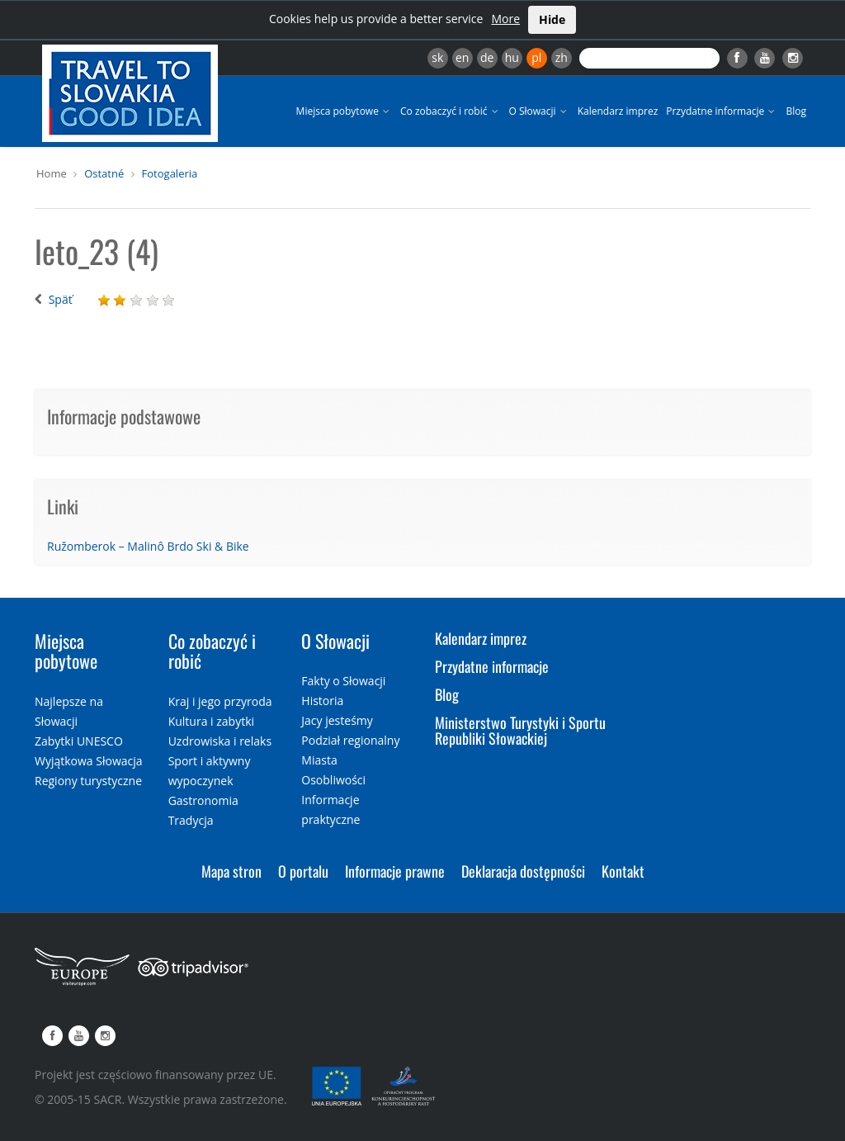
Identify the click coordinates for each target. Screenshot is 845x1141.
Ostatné (104, 173)
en (462, 57)
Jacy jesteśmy (336, 720)
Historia (322, 700)
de (486, 57)
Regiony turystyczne (88, 780)
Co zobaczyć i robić (450, 111)
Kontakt (623, 871)
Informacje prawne (395, 871)
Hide (552, 19)
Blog (796, 111)
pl (536, 57)
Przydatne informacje (721, 111)
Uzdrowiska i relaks (219, 741)
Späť (61, 299)
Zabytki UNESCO (79, 741)
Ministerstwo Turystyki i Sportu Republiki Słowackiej (520, 731)
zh (561, 57)
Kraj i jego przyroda (220, 701)
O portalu (303, 871)
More (505, 18)
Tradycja (191, 820)
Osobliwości (333, 780)
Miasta (319, 760)
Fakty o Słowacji (343, 681)
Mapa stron (231, 871)
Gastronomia (203, 800)
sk (437, 57)
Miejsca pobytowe (344, 111)
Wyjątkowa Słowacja (89, 761)
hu (512, 57)
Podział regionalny (350, 740)
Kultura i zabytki (211, 721)
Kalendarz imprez (618, 111)
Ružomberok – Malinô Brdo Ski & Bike (148, 546)
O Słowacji (539, 111)
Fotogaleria (170, 173)
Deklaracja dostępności (523, 871)
